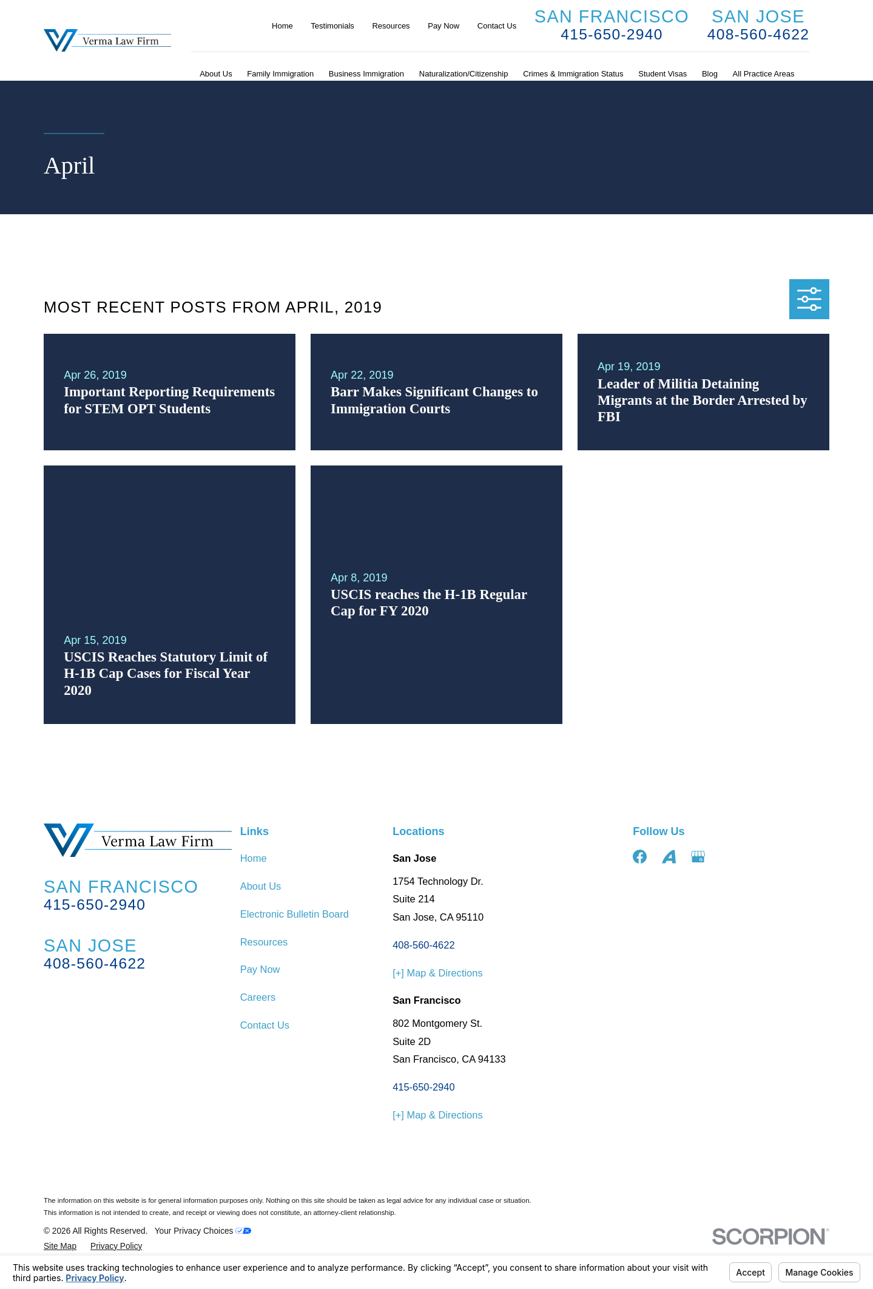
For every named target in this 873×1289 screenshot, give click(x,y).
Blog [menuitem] (710, 73)
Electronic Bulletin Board (294, 913)
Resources (391, 25)
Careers (257, 997)
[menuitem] (60, 1246)
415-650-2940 (611, 34)
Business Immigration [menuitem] (366, 73)
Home (282, 25)
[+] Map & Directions (437, 972)
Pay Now (443, 25)
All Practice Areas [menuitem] (764, 73)
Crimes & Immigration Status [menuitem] (573, 73)
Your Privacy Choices (203, 1231)
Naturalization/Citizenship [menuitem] (463, 73)
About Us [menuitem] (216, 73)
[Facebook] (640, 857)
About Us (260, 886)
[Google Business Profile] (698, 857)
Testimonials (332, 25)
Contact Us (496, 25)
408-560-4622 (758, 34)
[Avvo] (669, 857)
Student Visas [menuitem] (662, 73)
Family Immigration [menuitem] (280, 73)
